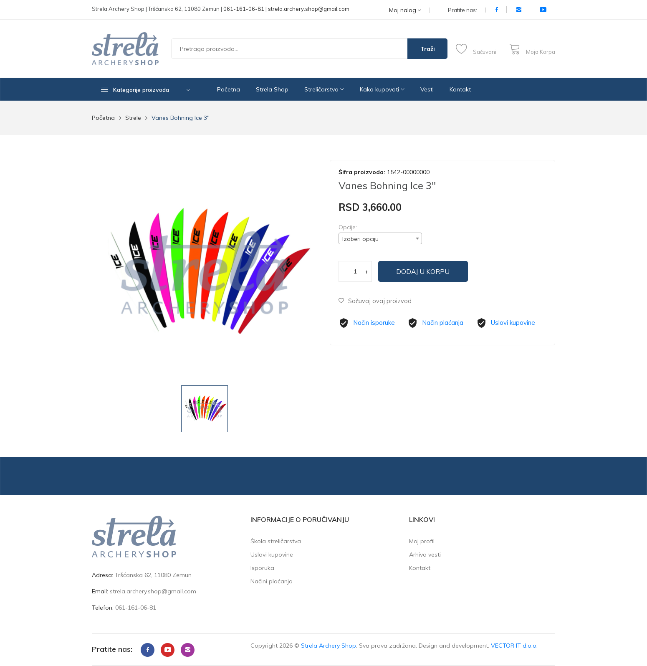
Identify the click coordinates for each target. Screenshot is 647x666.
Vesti (427, 89)
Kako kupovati (382, 89)
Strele (133, 118)
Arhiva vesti (425, 554)
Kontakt (460, 89)
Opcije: (348, 227)
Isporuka (262, 568)
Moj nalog (405, 10)
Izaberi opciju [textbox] (360, 239)
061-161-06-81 (243, 8)
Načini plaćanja (271, 581)
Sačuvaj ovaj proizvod (375, 301)
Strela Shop (272, 89)
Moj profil (422, 541)
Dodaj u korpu (426, 271)
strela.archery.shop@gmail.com (308, 8)
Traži (427, 49)
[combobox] (380, 238)
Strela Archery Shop (328, 645)
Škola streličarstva (275, 541)
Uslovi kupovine (513, 323)
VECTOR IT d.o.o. (514, 645)
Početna (228, 89)
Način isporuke (374, 323)
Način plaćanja (442, 323)
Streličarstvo (324, 89)
